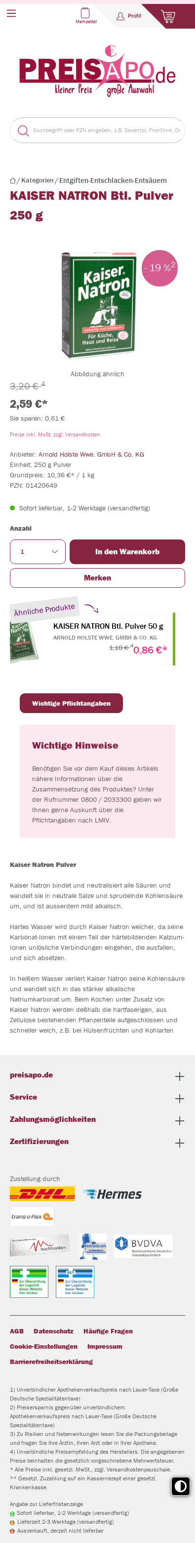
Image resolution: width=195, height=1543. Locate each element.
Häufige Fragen (108, 1331)
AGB (17, 1331)
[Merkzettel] (94, 16)
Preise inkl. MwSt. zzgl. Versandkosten (55, 434)
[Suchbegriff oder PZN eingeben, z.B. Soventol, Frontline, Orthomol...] (107, 130)
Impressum (104, 1346)
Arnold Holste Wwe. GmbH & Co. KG (91, 454)
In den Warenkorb (127, 551)
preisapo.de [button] (97, 1076)
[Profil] (129, 16)
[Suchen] (19, 130)
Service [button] (97, 1098)
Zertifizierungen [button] (97, 1143)
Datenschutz (54, 1331)
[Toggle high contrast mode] (180, 1486)
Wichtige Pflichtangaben (71, 703)
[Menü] (11, 13)
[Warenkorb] (168, 16)
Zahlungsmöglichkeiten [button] (97, 1120)
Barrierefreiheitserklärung (51, 1361)
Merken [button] (97, 578)
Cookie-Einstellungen (44, 1346)
